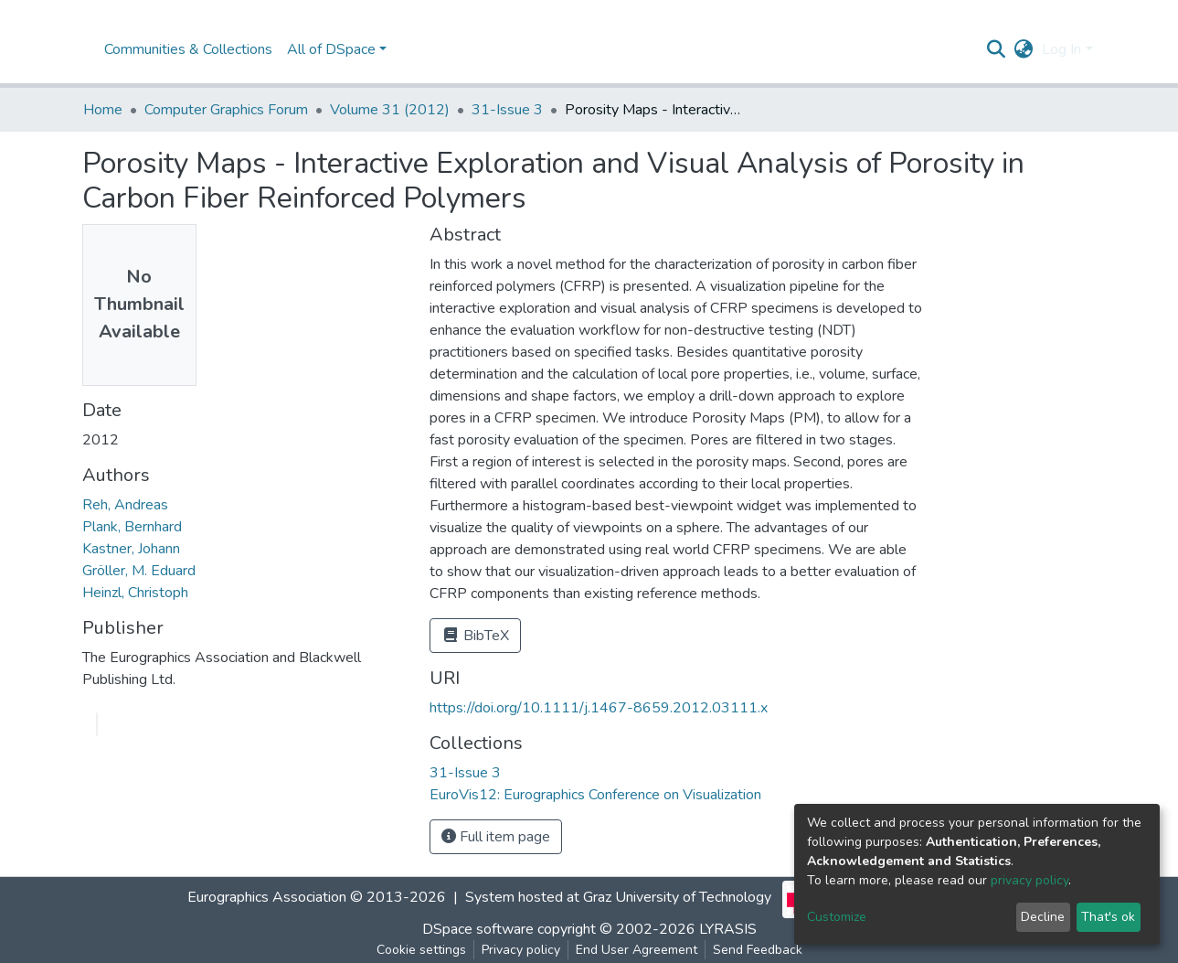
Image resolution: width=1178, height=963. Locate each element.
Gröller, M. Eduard (139, 571)
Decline (1043, 917)
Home (102, 110)
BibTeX (475, 636)
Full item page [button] (495, 837)
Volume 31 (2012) (390, 110)
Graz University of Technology (677, 897)
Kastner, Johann (131, 549)
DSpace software (478, 929)
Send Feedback (757, 949)
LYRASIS (728, 929)
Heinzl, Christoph (135, 593)
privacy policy (1029, 880)
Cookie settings (421, 949)
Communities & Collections (188, 49)
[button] (1023, 49)
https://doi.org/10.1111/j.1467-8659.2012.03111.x (599, 708)
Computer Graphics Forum (226, 110)
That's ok (1108, 917)
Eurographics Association (266, 897)
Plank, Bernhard (132, 527)
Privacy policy (521, 949)
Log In (1061, 49)
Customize (836, 917)
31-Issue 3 (507, 110)
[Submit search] (995, 49)
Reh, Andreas (125, 505)
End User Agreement (636, 949)
